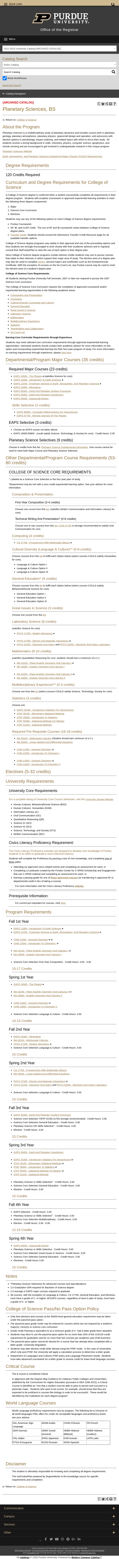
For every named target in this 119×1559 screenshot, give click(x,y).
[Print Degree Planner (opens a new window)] (99, 104)
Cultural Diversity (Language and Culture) (32, 302)
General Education (20, 306)
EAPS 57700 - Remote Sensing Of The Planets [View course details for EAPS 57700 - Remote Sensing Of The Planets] (41, 415)
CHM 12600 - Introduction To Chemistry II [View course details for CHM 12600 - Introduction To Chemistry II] (38, 764)
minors (41, 261)
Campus (59, 1516)
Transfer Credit (18, 234)
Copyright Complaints (72, 1550)
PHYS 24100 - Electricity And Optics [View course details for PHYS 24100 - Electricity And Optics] (36, 644)
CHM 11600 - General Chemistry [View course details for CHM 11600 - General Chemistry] (34, 760)
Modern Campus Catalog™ (86, 1557)
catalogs (25, 1557)
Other (59, 1532)
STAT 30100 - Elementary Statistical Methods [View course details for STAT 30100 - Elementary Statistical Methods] (40, 713)
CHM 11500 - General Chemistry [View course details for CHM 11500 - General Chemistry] (34, 749)
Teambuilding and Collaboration (27, 328)
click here (66, 352)
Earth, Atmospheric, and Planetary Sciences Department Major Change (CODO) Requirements (52, 156)
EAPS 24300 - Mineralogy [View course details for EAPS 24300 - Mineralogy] (27, 387)
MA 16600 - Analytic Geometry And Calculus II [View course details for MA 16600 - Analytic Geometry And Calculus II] (41, 678)
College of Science (27, 119)
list (47, 509)
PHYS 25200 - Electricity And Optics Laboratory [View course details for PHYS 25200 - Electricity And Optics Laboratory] (85, 644)
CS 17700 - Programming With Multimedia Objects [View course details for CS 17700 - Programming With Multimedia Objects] (43, 542)
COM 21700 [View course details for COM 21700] (65, 525)
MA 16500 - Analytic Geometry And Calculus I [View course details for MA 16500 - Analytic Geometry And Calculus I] (41, 666)
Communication (59, 1508)
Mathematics (17, 317)
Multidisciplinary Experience (25, 321)
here (63, 903)
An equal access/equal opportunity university (48, 1550)
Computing (16, 299)
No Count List (17, 332)
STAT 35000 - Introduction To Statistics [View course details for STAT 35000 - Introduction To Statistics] (37, 717)
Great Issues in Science (22, 310)
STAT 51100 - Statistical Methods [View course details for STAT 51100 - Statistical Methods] (34, 724)
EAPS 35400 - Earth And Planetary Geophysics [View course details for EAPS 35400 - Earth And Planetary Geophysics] (38, 394)
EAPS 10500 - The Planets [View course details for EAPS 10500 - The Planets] (28, 376)
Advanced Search (11, 85)
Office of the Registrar (59, 30)
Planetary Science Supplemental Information (64, 447)
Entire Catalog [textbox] (11, 64)
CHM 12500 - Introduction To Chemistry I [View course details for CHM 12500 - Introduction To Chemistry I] (38, 753)
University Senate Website (99, 799)
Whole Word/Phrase (17, 78)
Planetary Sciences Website (17, 151)
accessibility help (33, 1553)
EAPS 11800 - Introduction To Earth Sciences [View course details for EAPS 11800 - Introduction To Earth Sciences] (37, 379)
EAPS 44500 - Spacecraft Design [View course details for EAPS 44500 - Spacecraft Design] (31, 398)
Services (59, 1524)
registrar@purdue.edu (88, 1553)
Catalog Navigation (16, 93)
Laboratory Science (20, 313)
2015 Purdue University (23, 1550)
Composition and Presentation (26, 295)
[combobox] (59, 48)
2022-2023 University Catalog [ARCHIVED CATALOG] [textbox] (32, 48)
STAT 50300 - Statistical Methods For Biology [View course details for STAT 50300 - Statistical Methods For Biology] (40, 721)
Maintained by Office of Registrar (92, 1550)
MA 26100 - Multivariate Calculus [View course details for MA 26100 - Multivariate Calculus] (34, 738)
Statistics (15, 325)
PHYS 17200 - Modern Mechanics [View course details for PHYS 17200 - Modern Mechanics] (35, 633)
